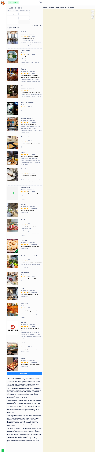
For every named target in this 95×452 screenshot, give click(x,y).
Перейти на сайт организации (28, 34)
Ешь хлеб (23, 169)
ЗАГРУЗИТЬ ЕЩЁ (24, 373)
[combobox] (12, 14)
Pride (22, 288)
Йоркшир (23, 69)
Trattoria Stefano (25, 50)
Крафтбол (23, 152)
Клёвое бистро (25, 272)
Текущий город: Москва (13, 2)
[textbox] (11, 14)
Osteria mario (24, 86)
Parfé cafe (23, 32)
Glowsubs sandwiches (26, 136)
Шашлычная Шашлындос (27, 102)
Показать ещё (24, 22)
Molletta (23, 342)
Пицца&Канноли (25, 187)
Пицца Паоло (24, 303)
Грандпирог (24, 240)
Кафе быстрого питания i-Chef (29, 255)
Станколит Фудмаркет (27, 118)
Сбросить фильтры (36, 25)
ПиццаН (23, 220)
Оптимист (23, 204)
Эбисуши (23, 322)
